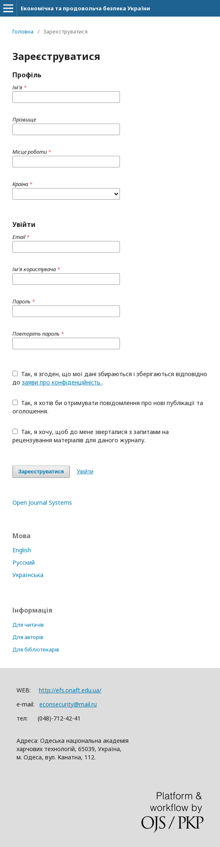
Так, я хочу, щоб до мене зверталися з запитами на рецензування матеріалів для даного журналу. (90, 436)
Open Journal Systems (42, 502)
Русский (23, 562)
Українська (27, 575)
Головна (22, 31)
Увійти (85, 471)
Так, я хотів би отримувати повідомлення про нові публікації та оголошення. (107, 407)
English (21, 550)
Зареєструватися (41, 471)
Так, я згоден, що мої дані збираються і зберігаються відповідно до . (109, 378)
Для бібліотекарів (35, 649)
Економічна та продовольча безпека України (85, 8)
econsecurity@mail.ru (68, 704)
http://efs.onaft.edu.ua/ (70, 690)
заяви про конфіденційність (62, 382)
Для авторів (27, 637)
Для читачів (28, 624)
